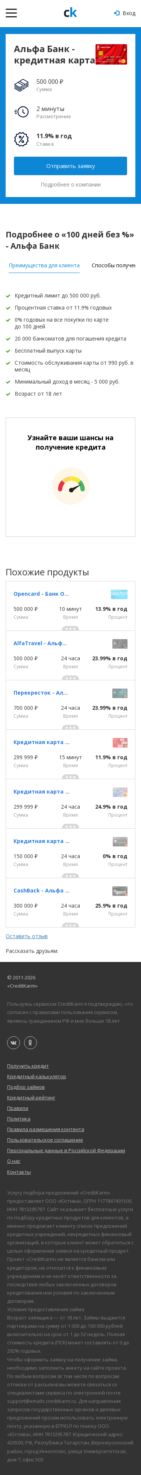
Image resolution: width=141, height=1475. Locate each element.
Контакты (19, 1171)
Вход (124, 13)
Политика (18, 1118)
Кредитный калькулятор (36, 1076)
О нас (13, 1160)
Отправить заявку (70, 166)
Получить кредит (28, 1065)
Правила (17, 1108)
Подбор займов (26, 1087)
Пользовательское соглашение (45, 1139)
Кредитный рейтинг (31, 1097)
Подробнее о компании (71, 184)
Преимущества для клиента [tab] (44, 265)
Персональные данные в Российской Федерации (66, 1150)
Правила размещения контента (45, 1129)
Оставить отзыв (27, 936)
